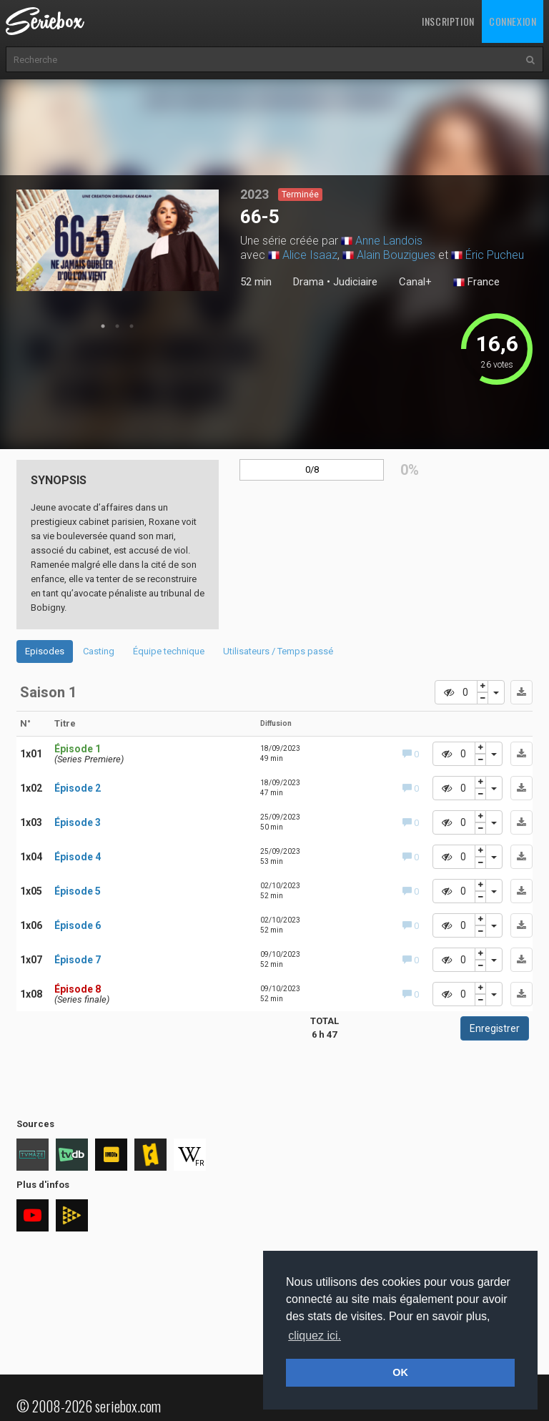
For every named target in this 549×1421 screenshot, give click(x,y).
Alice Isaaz (309, 255)
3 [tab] (131, 326)
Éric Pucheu (494, 255)
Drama (308, 281)
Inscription (448, 21)
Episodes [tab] (44, 651)
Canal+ (415, 281)
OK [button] (400, 1372)
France (476, 282)
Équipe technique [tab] (168, 651)
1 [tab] (103, 326)
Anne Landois (388, 240)
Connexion (512, 21)
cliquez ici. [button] (314, 1335)
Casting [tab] (98, 651)
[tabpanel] (117, 240)
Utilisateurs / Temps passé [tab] (278, 651)
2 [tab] (117, 326)
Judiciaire (355, 281)
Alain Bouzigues (396, 255)
